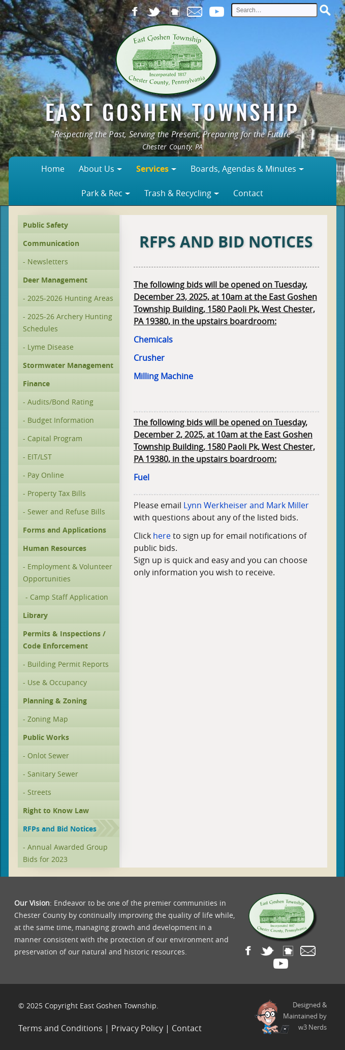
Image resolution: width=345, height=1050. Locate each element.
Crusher (149, 357)
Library (35, 615)
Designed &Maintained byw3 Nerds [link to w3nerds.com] (305, 1016)
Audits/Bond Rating (60, 402)
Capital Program (54, 438)
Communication (51, 243)
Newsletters (47, 261)
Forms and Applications (64, 530)
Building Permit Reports (68, 664)
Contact (248, 193)
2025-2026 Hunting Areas (70, 298)
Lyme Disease (50, 347)
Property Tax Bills (56, 493)
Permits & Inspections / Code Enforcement (64, 640)
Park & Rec (101, 193)
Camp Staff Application (69, 597)
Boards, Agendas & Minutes (243, 168)
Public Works (46, 737)
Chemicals (153, 339)
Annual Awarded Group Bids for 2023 (65, 853)
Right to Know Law (56, 810)
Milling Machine (163, 376)
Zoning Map (47, 719)
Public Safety (45, 225)
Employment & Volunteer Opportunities (67, 572)
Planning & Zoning (55, 700)
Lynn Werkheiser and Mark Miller (246, 505)
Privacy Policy (137, 1028)
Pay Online (45, 475)
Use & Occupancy (57, 682)
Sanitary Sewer (52, 774)
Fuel (141, 477)
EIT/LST (39, 456)
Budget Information (60, 420)
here (162, 535)
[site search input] (274, 10)
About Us (96, 168)
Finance (36, 383)
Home (53, 168)
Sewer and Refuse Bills (66, 511)
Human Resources (54, 548)
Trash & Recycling (177, 193)
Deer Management (55, 280)
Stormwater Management (68, 365)
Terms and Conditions (60, 1028)
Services (152, 168)
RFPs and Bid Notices (60, 828)
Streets (39, 792)
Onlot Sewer (48, 755)
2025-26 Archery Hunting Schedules (67, 322)
